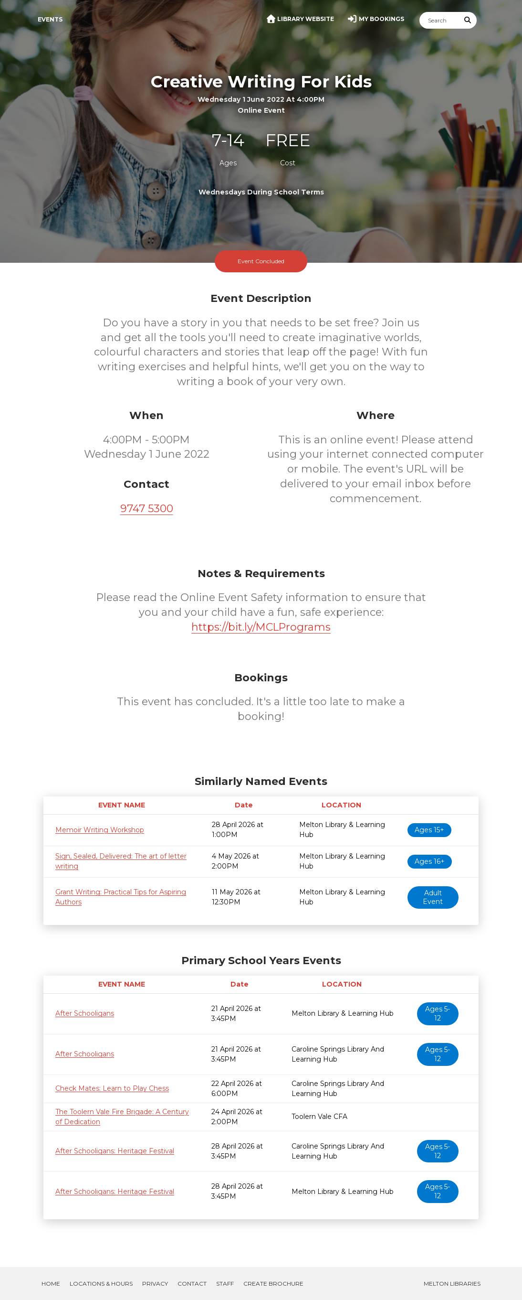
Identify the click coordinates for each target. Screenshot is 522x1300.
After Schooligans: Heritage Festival (114, 1151)
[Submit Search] (468, 20)
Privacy (155, 1283)
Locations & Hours (101, 1283)
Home (51, 1283)
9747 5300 (146, 508)
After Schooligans (84, 1013)
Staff (225, 1283)
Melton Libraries (452, 1283)
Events (50, 19)
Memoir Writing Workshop (99, 830)
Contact (192, 1283)
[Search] (439, 20)
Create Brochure (273, 1283)
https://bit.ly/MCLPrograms (261, 627)
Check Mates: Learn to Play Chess (112, 1088)
